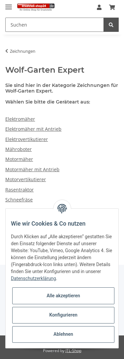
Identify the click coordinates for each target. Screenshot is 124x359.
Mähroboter (18, 149)
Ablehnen (63, 334)
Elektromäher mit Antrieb (33, 129)
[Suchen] (54, 25)
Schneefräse (19, 199)
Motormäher (19, 159)
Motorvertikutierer (25, 179)
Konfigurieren (63, 315)
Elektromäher (20, 119)
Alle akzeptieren (63, 295)
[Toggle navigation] (8, 4)
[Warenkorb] (112, 8)
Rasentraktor (19, 189)
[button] (99, 8)
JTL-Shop (73, 350)
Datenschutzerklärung (33, 278)
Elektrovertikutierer (26, 139)
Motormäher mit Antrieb (32, 169)
